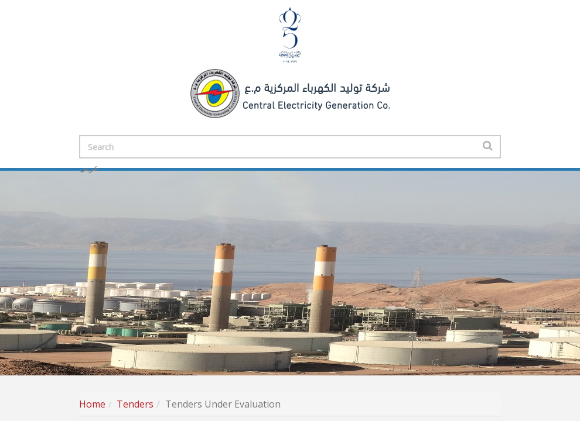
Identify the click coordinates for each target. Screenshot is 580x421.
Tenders (135, 404)
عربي (89, 167)
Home (92, 404)
